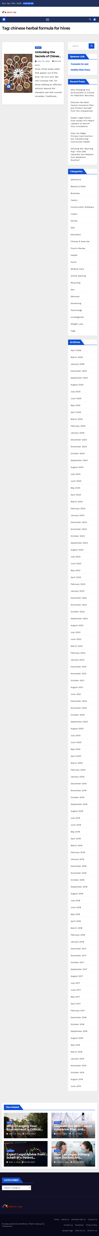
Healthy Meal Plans (80, 69)
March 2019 (76, 845)
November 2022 (79, 605)
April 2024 (76, 494)
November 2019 (78, 790)
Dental (74, 221)
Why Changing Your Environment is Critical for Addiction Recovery (82, 92)
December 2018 (78, 866)
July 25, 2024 (44, 61)
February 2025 (78, 426)
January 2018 (77, 942)
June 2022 (76, 639)
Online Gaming (78, 276)
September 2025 (79, 378)
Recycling (75, 282)
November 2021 (78, 673)
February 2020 (78, 770)
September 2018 (79, 887)
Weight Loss (77, 324)
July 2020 (76, 735)
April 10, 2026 (15, 1134)
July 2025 (75, 391)
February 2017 (78, 1010)
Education (76, 234)
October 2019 (77, 797)
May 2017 (75, 997)
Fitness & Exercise (80, 241)
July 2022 (75, 632)
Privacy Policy (91, 1225)
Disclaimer (79, 1225)
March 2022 (77, 646)
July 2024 (75, 474)
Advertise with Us (78, 1219)
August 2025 (77, 384)
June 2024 (76, 481)
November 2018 (78, 873)
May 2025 (75, 405)
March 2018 (76, 928)
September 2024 (79, 460)
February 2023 (78, 584)
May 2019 (75, 831)
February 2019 (78, 852)
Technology (76, 310)
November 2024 (79, 446)
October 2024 (78, 453)
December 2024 (79, 439)
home (73, 262)
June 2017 (76, 990)
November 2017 (78, 955)
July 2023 (75, 556)
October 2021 (77, 680)
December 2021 (78, 666)
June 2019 (76, 825)
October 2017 (77, 962)
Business (75, 193)
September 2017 (79, 969)
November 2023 (79, 529)
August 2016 (77, 1038)
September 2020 (79, 721)
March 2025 (77, 419)
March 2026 (77, 357)
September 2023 (79, 543)
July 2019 (75, 818)
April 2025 (76, 412)
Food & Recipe (78, 248)
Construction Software (82, 207)
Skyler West (29, 1134)
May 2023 (75, 570)
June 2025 (76, 398)
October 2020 (78, 715)
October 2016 (77, 1024)
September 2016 (79, 1031)
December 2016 (78, 1017)
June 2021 (76, 694)
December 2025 (79, 371)
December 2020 (79, 701)
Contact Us (92, 1219)
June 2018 (76, 907)
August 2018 (77, 893)
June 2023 (76, 563)
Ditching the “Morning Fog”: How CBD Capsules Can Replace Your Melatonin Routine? (82, 154)
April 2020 (76, 756)
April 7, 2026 (62, 1134)
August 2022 (77, 625)
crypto (74, 214)
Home (56, 1219)
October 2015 (77, 1072)
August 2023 (77, 550)
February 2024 (78, 508)
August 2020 (77, 728)
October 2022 (78, 611)
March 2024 (77, 501)
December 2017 (78, 948)
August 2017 (77, 976)
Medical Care (77, 269)
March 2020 (77, 763)
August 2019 (77, 811)
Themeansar (7, 1226)
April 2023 (76, 577)
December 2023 (79, 522)
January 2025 (77, 433)
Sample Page (67, 1231)
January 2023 (77, 591)
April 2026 (76, 350)
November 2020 (79, 708)
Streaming (76, 303)
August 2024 (77, 467)
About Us (65, 1219)
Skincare (75, 296)
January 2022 (77, 660)
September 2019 (79, 804)
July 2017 (75, 983)
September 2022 (79, 618)
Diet (73, 227)
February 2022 (78, 653)
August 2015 (77, 1079)
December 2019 (78, 783)
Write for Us (80, 1231)
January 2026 (77, 364)
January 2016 (77, 1058)
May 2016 (75, 1045)
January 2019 (77, 859)
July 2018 (75, 900)
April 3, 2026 (15, 1162)
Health (38, 47)
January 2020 (77, 776)
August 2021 (77, 687)
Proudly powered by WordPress (15, 1224)
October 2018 (77, 880)
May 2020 (75, 749)
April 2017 (76, 1003)
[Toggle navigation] (47, 20)
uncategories (77, 317)
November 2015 (78, 1065)
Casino (74, 200)
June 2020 (76, 742)
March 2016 (76, 1052)
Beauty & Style (78, 186)
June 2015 (76, 1086)
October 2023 (78, 536)
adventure (76, 179)
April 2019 (76, 838)
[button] (90, 19)
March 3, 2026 (62, 1162)
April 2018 (76, 921)
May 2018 (75, 914)
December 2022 (79, 598)
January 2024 (77, 515)
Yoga (73, 331)
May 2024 (75, 488)
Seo (73, 289)
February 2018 (78, 935)
